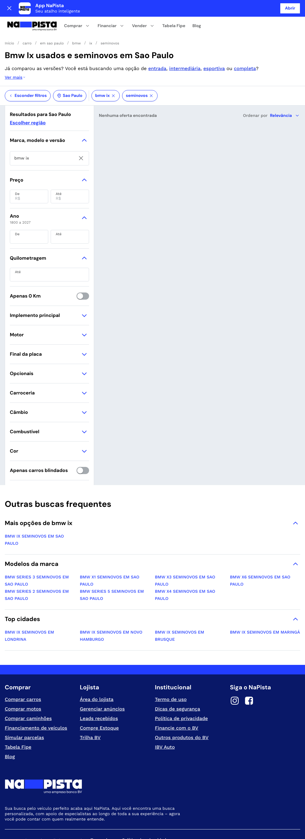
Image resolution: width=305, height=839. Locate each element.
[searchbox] (49, 134)
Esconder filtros (28, 72)
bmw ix (105, 72)
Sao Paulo (70, 72)
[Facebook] (249, 677)
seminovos (140, 72)
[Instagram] (234, 677)
